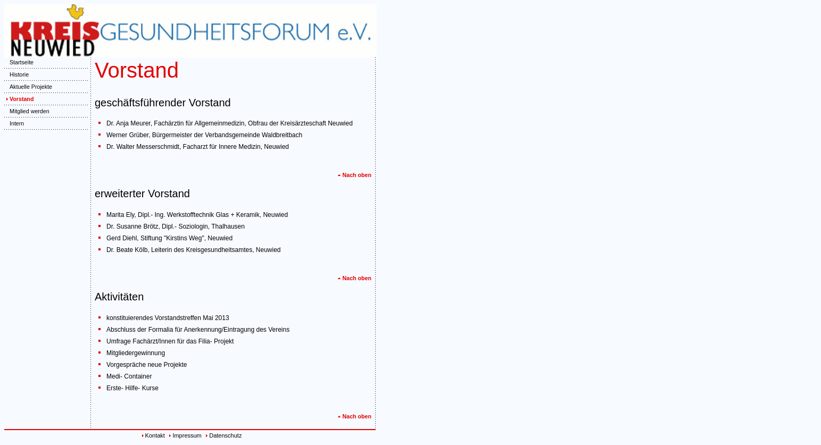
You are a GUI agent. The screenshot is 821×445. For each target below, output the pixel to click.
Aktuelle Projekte (28, 86)
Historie (16, 74)
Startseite (19, 62)
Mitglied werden (26, 111)
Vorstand (19, 99)
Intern (14, 123)
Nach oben (354, 175)
